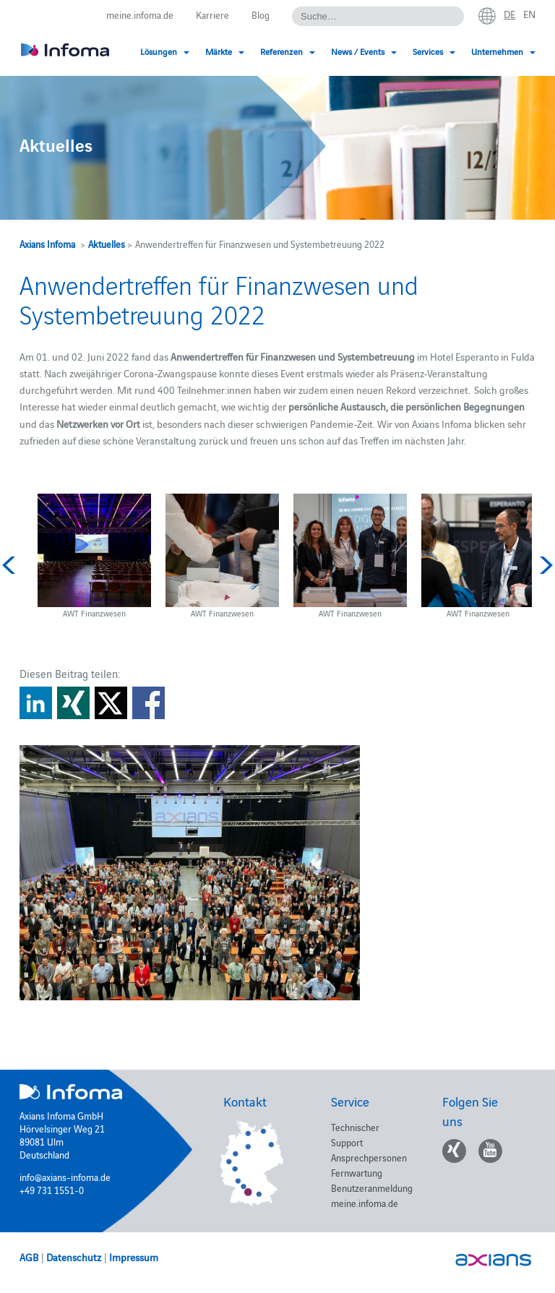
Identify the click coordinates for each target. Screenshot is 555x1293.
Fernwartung (356, 1172)
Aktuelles (106, 243)
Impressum (133, 1257)
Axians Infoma (47, 243)
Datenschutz (73, 1257)
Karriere (212, 14)
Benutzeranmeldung (372, 1187)
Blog (260, 14)
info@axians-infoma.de (65, 1176)
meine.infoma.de (139, 14)
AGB (29, 1257)
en (529, 14)
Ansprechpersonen (369, 1157)
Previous (11, 565)
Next (544, 565)
